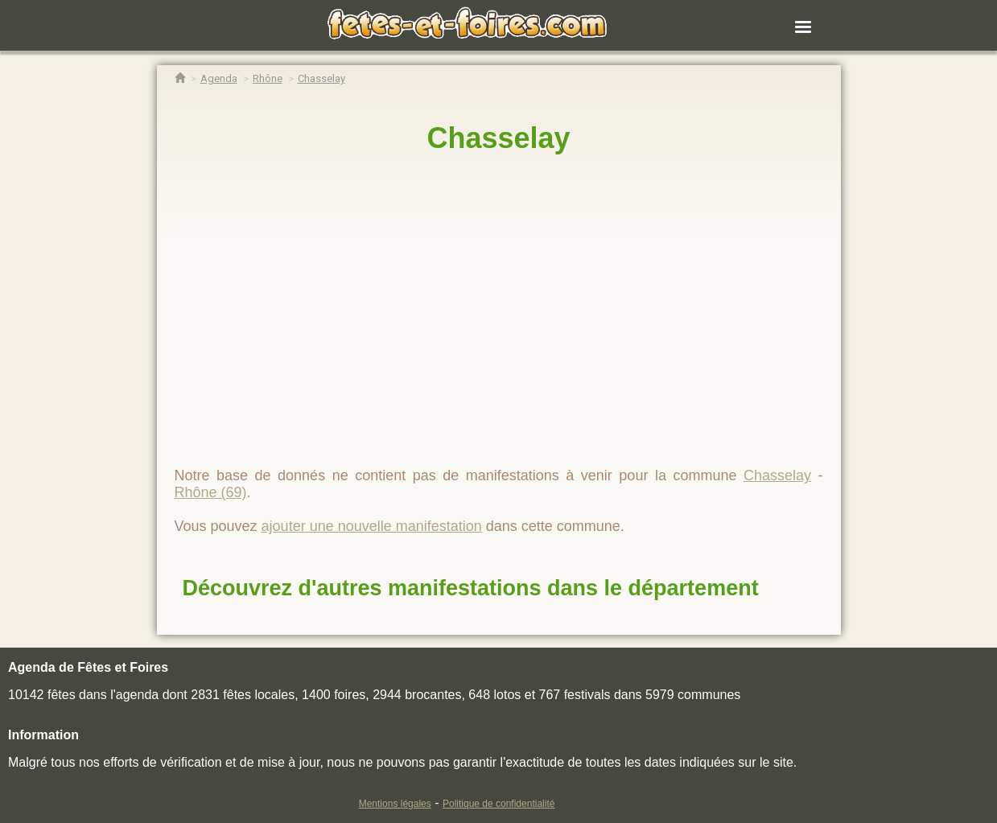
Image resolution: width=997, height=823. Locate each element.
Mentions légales (395, 803)
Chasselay (498, 137)
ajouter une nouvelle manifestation (372, 526)
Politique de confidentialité (498, 803)
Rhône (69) (211, 492)
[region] (499, 303)
